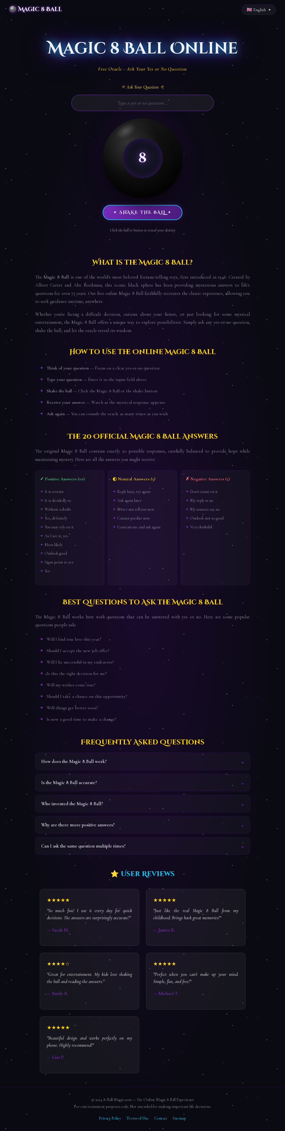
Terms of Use (137, 1118)
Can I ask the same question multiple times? (83, 846)
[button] (143, 158)
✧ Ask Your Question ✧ (142, 87)
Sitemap (179, 1118)
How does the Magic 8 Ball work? (74, 761)
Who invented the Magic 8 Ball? (72, 804)
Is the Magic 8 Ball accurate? (69, 783)
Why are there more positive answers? (78, 825)
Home (9, 25)
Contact (160, 1118)
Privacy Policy (110, 1118)
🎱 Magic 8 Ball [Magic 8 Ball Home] (35, 9)
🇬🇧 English (256, 9)
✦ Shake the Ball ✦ (142, 212)
